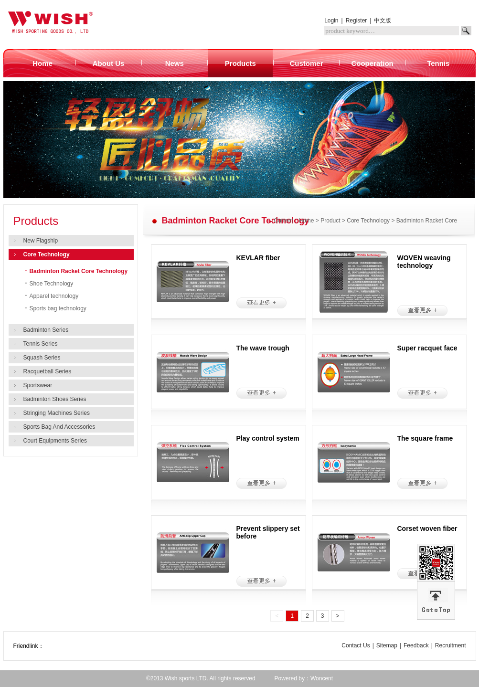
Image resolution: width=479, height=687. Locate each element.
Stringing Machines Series (56, 413)
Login (331, 20)
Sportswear (38, 385)
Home (306, 220)
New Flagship (40, 240)
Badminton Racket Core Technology (76, 271)
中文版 (382, 20)
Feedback (416, 645)
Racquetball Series (47, 371)
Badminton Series (46, 330)
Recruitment (450, 645)
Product (330, 220)
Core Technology (46, 254)
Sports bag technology (55, 308)
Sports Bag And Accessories (59, 426)
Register (356, 20)
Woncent (321, 678)
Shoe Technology (49, 283)
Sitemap (386, 645)
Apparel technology (52, 296)
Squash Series (42, 357)
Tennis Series (40, 343)
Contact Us (355, 645)
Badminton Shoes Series (54, 399)
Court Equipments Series (55, 440)
